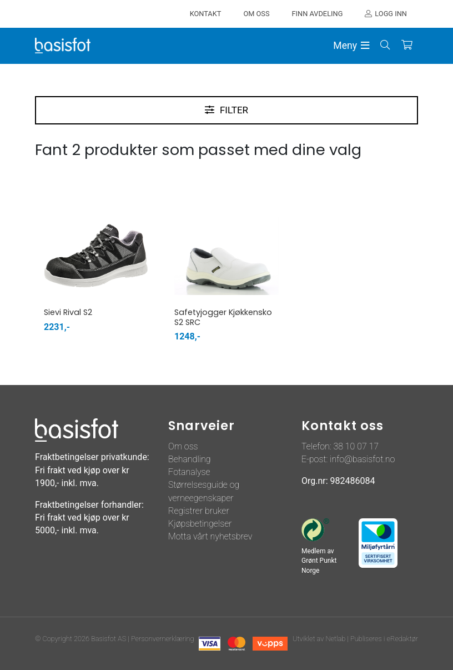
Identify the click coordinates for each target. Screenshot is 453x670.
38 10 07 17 (356, 446)
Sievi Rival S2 (68, 312)
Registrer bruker (198, 511)
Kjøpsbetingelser (200, 523)
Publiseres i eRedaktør (384, 638)
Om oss (183, 446)
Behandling (189, 459)
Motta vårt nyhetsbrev (210, 536)
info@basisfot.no (362, 459)
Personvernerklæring (162, 638)
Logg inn (391, 13)
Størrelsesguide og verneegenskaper (203, 491)
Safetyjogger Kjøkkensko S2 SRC (223, 317)
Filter (234, 110)
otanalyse (191, 472)
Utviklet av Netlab (319, 638)
